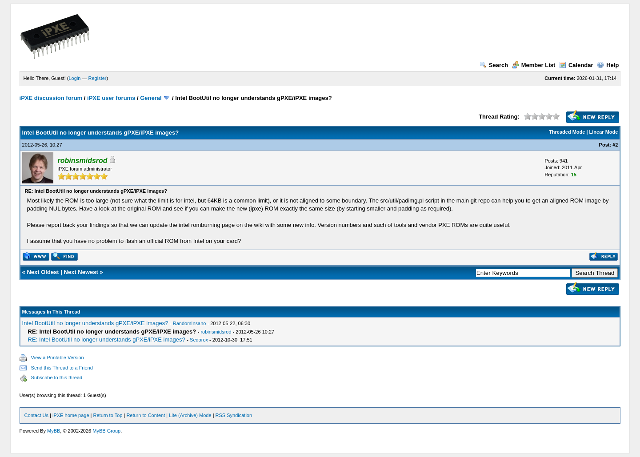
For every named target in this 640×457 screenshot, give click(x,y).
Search (494, 65)
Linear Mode (603, 132)
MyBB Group (106, 430)
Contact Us (36, 415)
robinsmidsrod (215, 331)
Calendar (576, 65)
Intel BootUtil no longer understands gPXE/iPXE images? (95, 323)
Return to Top (108, 415)
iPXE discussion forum (51, 98)
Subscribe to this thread (57, 377)
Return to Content (145, 415)
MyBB (53, 430)
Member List (534, 65)
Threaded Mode (567, 132)
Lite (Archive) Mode (190, 415)
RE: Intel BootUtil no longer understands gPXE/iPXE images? (106, 339)
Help (608, 65)
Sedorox (199, 339)
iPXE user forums (111, 98)
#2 (615, 144)
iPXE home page (70, 415)
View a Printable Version (57, 357)
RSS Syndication (234, 415)
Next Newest (81, 272)
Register (97, 78)
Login (75, 78)
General (150, 98)
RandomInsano (189, 323)
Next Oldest (43, 272)
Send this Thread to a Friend (62, 367)
